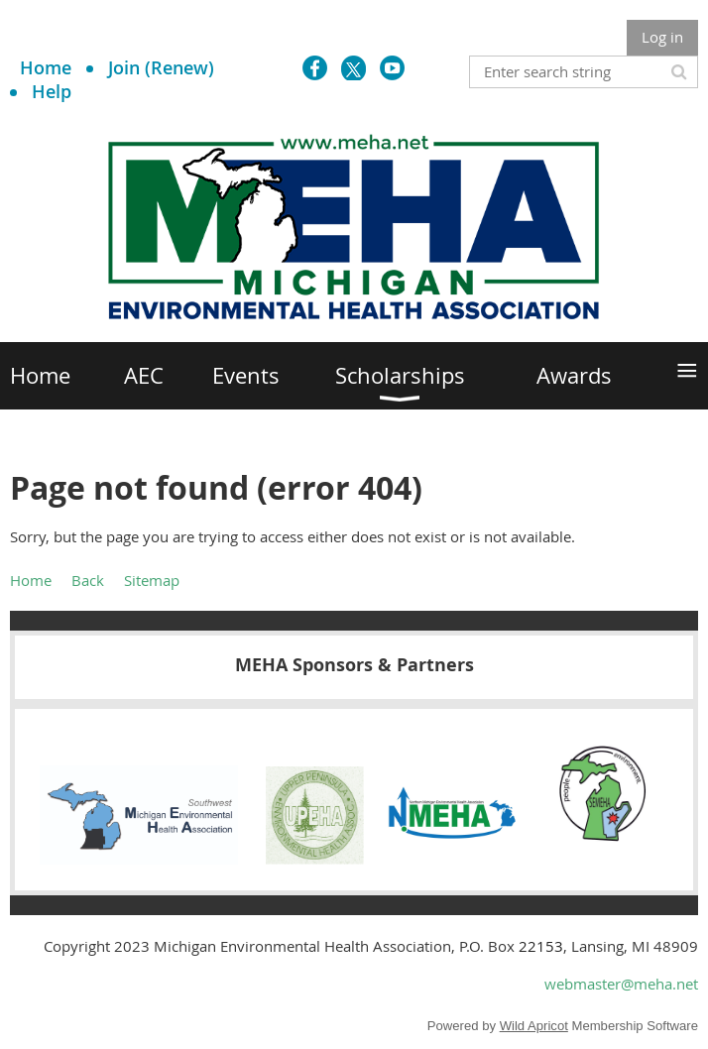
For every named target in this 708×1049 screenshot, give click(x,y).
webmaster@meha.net (621, 983)
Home (45, 67)
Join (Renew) (161, 67)
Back (87, 580)
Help (51, 91)
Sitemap (151, 580)
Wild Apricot (534, 1025)
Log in (662, 37)
